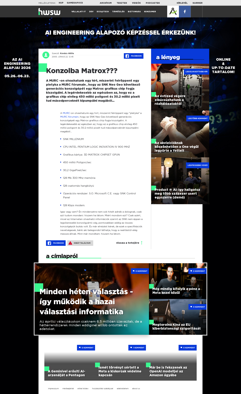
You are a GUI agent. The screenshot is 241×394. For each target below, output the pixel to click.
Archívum (106, 3)
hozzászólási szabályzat (102, 388)
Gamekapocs (75, 3)
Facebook (134, 56)
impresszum (53, 388)
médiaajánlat (68, 388)
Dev (91, 12)
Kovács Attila (67, 53)
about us (136, 388)
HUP (61, 3)
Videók (136, 3)
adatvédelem (123, 388)
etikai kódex (82, 388)
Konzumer (150, 12)
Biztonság (134, 12)
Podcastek (153, 3)
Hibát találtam (79, 243)
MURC (66, 113)
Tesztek (122, 3)
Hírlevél (182, 3)
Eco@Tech (103, 12)
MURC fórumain (69, 116)
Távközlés (118, 12)
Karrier (198, 3)
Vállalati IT (78, 12)
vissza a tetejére (127, 243)
